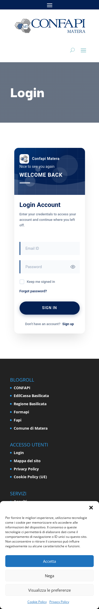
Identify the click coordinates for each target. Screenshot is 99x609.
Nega (49, 575)
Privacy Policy (59, 602)
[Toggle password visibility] (73, 267)
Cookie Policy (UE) (30, 476)
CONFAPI (22, 387)
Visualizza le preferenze (49, 590)
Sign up (68, 324)
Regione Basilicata (30, 403)
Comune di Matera (31, 428)
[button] (91, 507)
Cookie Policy (37, 602)
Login (19, 452)
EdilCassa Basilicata (31, 395)
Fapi (17, 420)
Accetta (49, 561)
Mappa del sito (27, 460)
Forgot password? (33, 291)
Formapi (21, 411)
